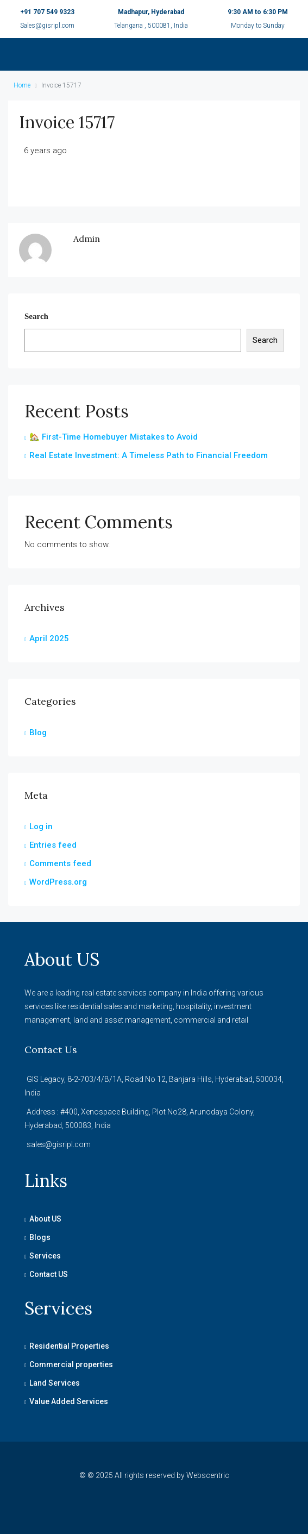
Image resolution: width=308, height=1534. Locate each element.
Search (36, 316)
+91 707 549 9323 (47, 12)
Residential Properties (69, 1346)
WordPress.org (58, 882)
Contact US (48, 1274)
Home (22, 85)
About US (45, 1218)
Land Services (54, 1383)
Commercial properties (71, 1364)
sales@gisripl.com (59, 1144)
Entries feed (53, 845)
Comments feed (60, 863)
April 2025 (49, 638)
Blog (38, 732)
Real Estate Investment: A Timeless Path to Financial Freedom (148, 455)
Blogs (40, 1237)
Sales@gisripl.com (47, 25)
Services (45, 1255)
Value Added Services (68, 1401)
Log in (41, 826)
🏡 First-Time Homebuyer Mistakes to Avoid (113, 437)
